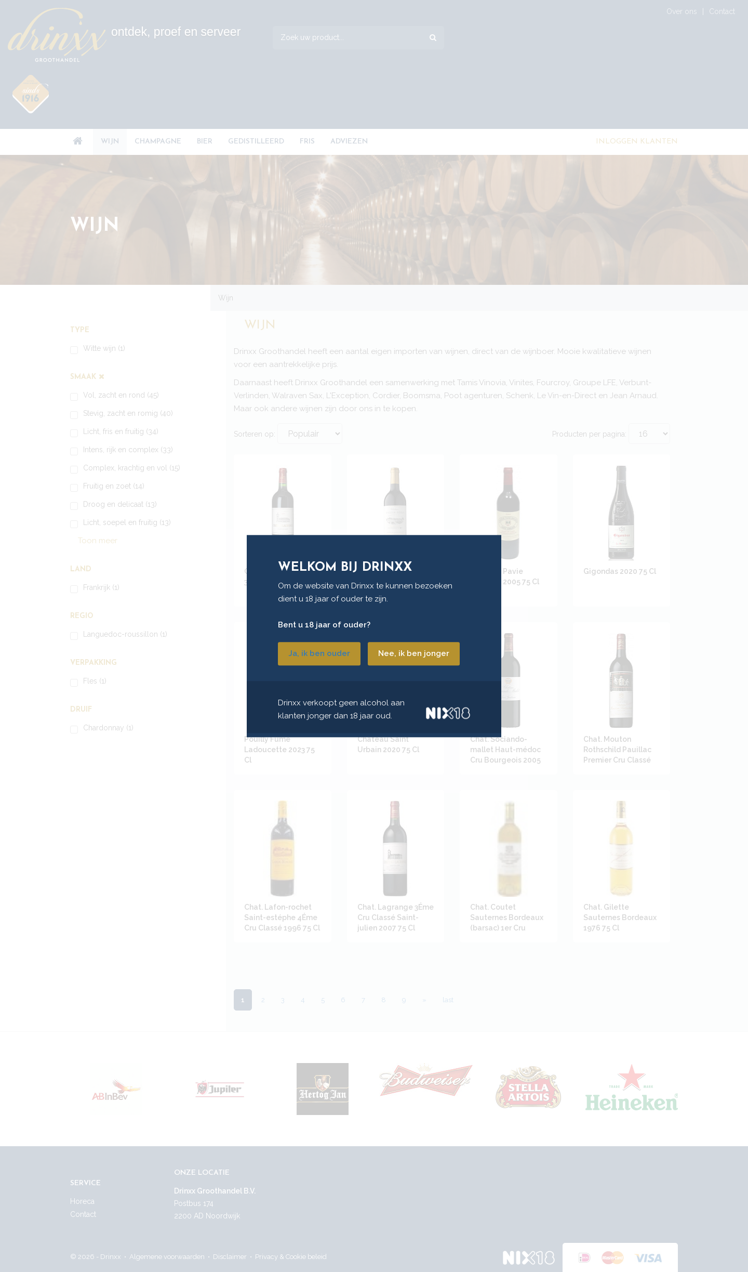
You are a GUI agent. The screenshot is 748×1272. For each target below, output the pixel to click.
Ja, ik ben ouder (319, 653)
